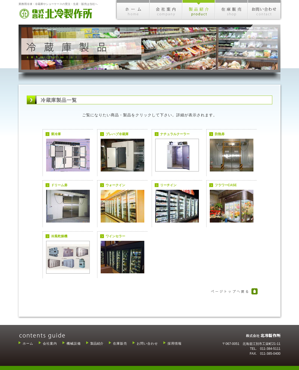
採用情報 (175, 343)
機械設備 (74, 343)
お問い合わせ (147, 343)
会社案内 (50, 343)
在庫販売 (120, 343)
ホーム (28, 343)
